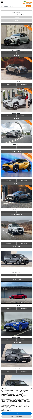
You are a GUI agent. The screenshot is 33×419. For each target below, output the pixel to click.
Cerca (28, 6)
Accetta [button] (16, 413)
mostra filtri (16, 20)
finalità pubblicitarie (14, 400)
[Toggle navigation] (2, 2)
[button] (31, 389)
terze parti (20, 395)
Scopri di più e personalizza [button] (16, 416)
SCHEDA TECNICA (8, 52)
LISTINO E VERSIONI (24, 52)
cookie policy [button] (19, 394)
